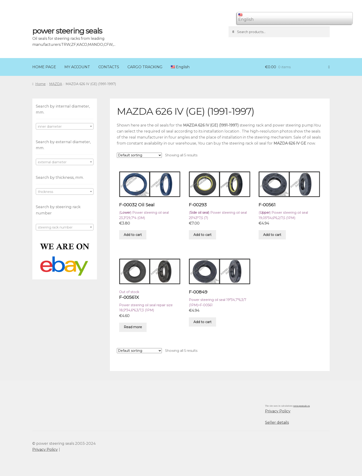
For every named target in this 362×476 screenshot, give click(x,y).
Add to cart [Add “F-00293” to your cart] (202, 235)
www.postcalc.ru (301, 406)
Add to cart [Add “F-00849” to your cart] (202, 322)
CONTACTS (108, 67)
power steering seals (67, 30)
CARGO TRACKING (145, 67)
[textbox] (64, 126)
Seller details (277, 422)
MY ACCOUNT (77, 67)
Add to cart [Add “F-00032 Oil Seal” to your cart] (133, 235)
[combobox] (65, 126)
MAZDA (55, 84)
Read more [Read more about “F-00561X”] (133, 327)
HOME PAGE (44, 67)
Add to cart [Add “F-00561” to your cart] (272, 235)
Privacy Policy (277, 411)
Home (40, 84)
